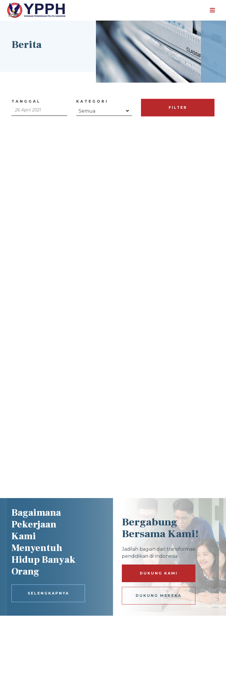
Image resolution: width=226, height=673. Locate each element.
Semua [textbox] (87, 111)
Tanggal (26, 101)
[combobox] (104, 110)
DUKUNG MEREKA (159, 595)
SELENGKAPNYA (48, 593)
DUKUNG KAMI (159, 573)
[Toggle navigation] (212, 10)
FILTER (178, 107)
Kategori (92, 101)
